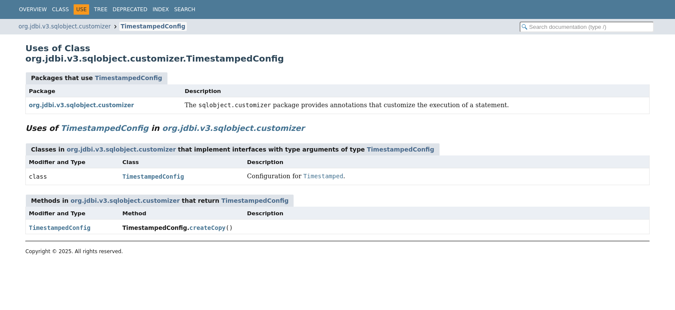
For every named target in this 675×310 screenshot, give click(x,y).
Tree (100, 9)
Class (60, 9)
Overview (33, 9)
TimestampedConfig (153, 26)
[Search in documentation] (587, 27)
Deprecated (130, 9)
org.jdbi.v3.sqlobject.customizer (65, 26)
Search (184, 9)
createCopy (207, 227)
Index (160, 9)
